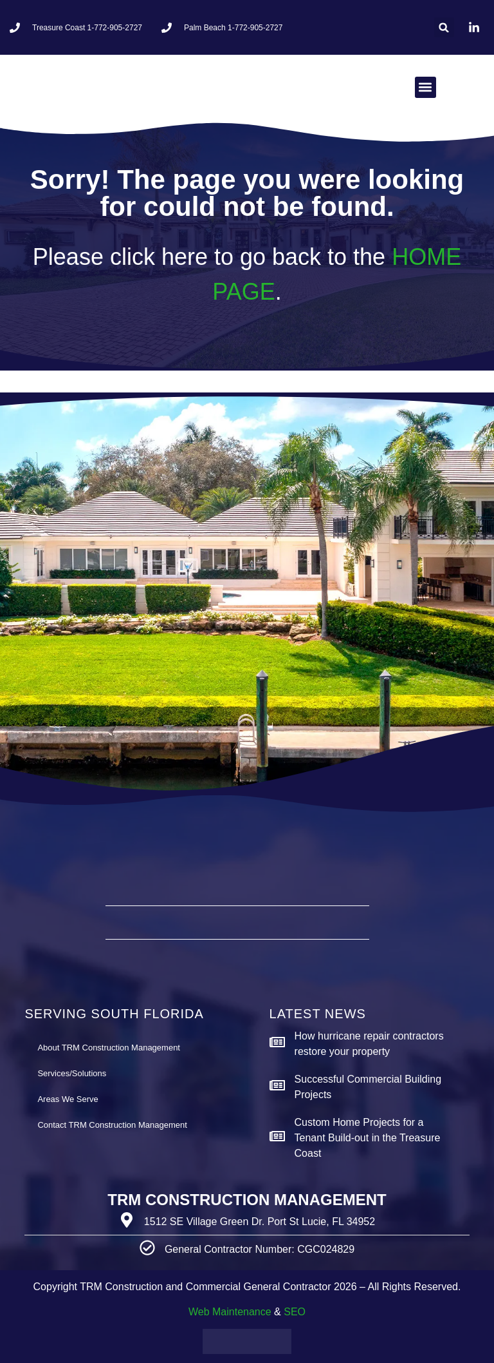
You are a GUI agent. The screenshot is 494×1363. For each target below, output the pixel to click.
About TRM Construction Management (108, 1047)
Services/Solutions (71, 1073)
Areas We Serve (67, 1099)
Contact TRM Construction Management (112, 1125)
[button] (444, 27)
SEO (295, 1311)
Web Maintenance (229, 1311)
